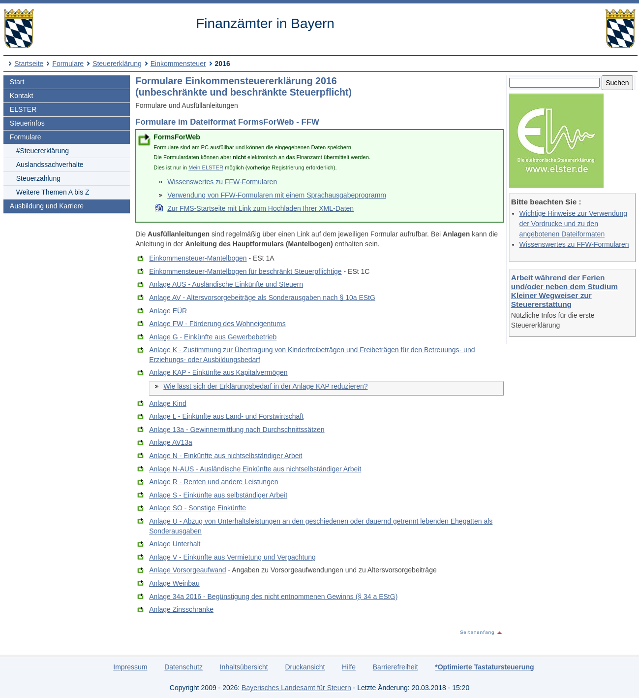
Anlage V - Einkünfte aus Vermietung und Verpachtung (232, 557)
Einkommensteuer (178, 63)
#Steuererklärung (42, 151)
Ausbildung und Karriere (47, 206)
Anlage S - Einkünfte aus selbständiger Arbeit (218, 495)
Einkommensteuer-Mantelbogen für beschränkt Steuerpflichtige (245, 271)
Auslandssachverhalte (50, 164)
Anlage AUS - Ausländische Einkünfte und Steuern (226, 284)
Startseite (28, 63)
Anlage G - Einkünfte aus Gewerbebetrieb (212, 337)
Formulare (68, 63)
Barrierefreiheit (395, 667)
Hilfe (349, 667)
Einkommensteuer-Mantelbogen (197, 258)
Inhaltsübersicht (244, 667)
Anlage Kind (167, 403)
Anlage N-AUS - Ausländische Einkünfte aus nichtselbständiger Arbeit (255, 469)
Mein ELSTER (205, 167)
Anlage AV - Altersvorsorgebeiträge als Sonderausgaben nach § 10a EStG (262, 297)
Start (17, 82)
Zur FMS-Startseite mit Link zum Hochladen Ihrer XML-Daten (260, 208)
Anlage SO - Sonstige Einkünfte (197, 508)
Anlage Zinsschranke (181, 609)
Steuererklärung (117, 63)
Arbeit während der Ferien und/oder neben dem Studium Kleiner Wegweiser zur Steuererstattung (564, 290)
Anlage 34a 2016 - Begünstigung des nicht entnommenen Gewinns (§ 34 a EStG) (273, 596)
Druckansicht (305, 667)
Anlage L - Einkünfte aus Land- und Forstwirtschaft (226, 416)
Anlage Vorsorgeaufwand (187, 570)
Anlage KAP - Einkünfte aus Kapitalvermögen (218, 372)
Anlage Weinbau (174, 583)
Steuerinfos (27, 123)
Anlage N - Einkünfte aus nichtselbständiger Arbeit (225, 456)
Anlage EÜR (168, 311)
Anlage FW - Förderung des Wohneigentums (217, 324)
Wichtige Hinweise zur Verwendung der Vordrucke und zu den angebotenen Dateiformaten (573, 223)
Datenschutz (183, 667)
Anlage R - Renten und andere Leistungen (213, 482)
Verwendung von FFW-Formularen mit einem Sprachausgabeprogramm (276, 195)
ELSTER (23, 109)
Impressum (130, 667)
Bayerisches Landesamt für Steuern (296, 688)
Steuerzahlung (38, 178)
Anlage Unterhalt (174, 544)
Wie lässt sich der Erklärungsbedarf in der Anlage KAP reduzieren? (265, 386)
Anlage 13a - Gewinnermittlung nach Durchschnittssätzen (236, 429)
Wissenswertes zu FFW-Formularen (574, 244)
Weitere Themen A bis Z (53, 192)
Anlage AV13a (170, 442)
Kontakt (21, 96)
